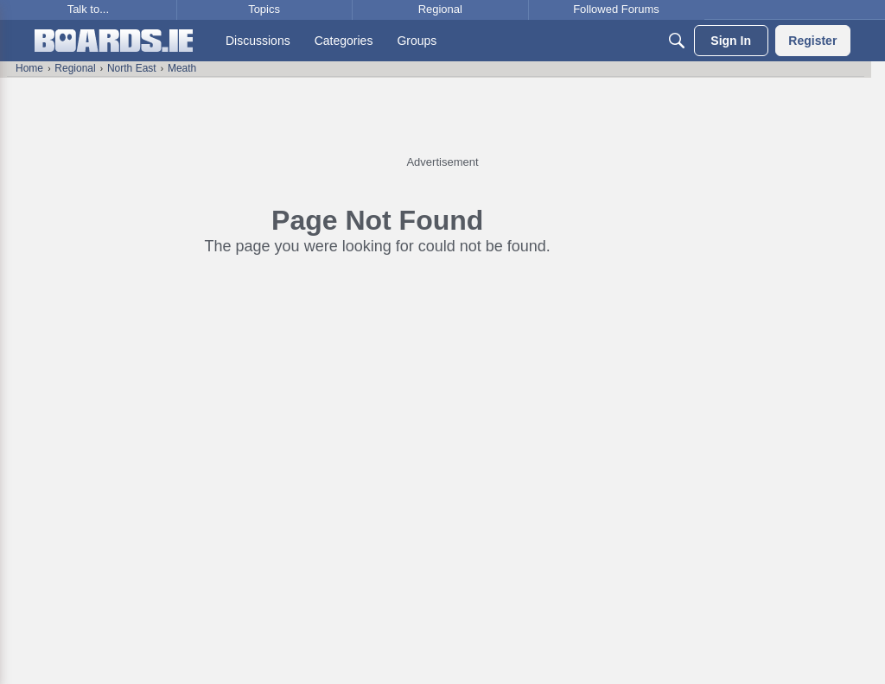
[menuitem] (258, 40)
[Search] (676, 40)
